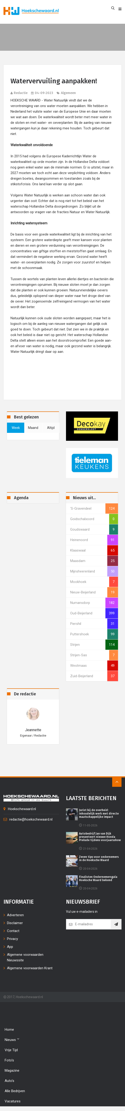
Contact (13, 931)
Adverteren (15, 915)
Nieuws (12, 1039)
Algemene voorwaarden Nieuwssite (25, 957)
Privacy (12, 939)
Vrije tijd (11, 1050)
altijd (51, 428)
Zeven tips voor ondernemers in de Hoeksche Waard (99, 858)
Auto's (9, 1081)
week (16, 428)
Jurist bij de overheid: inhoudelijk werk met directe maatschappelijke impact (99, 813)
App (10, 947)
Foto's (9, 1060)
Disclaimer (15, 923)
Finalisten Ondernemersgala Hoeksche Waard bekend (98, 878)
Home (9, 1029)
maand (33, 428)
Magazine (12, 1070)
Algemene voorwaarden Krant (29, 968)
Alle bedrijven (15, 1091)
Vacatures (13, 1101)
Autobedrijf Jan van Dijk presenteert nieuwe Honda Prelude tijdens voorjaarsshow (100, 837)
